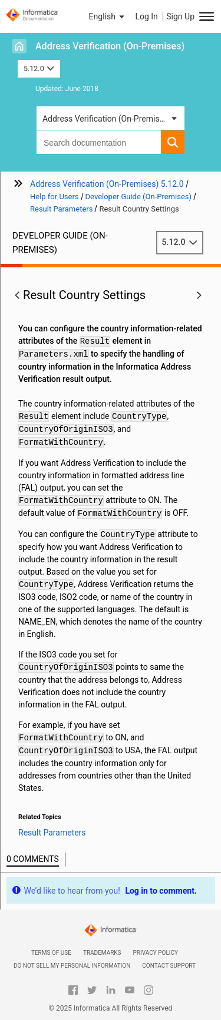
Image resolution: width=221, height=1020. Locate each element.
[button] (108, 16)
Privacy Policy (155, 952)
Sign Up (180, 16)
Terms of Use (51, 952)
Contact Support (169, 965)
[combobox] (99, 142)
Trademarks (102, 952)
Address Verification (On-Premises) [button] (106, 118)
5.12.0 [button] (39, 68)
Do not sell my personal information (72, 965)
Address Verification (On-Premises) (109, 46)
